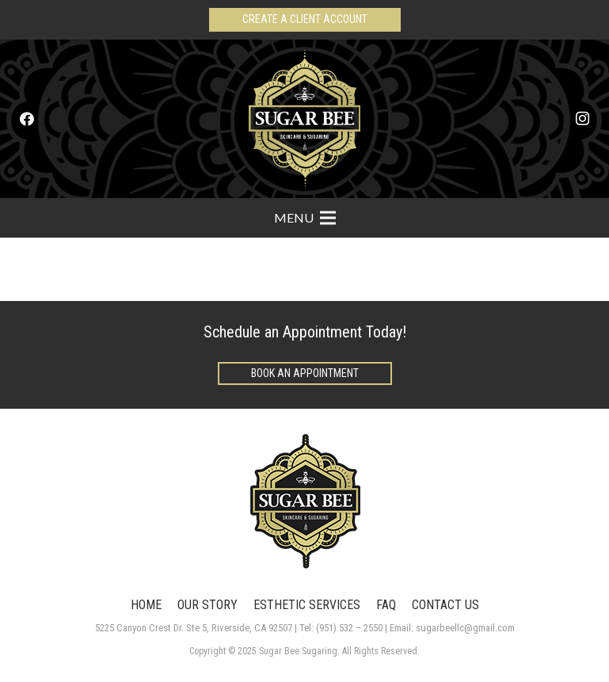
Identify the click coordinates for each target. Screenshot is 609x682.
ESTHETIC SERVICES (306, 604)
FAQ (386, 604)
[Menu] (305, 218)
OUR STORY (207, 604)
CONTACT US (445, 604)
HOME (146, 604)
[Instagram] (582, 119)
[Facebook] (27, 119)
